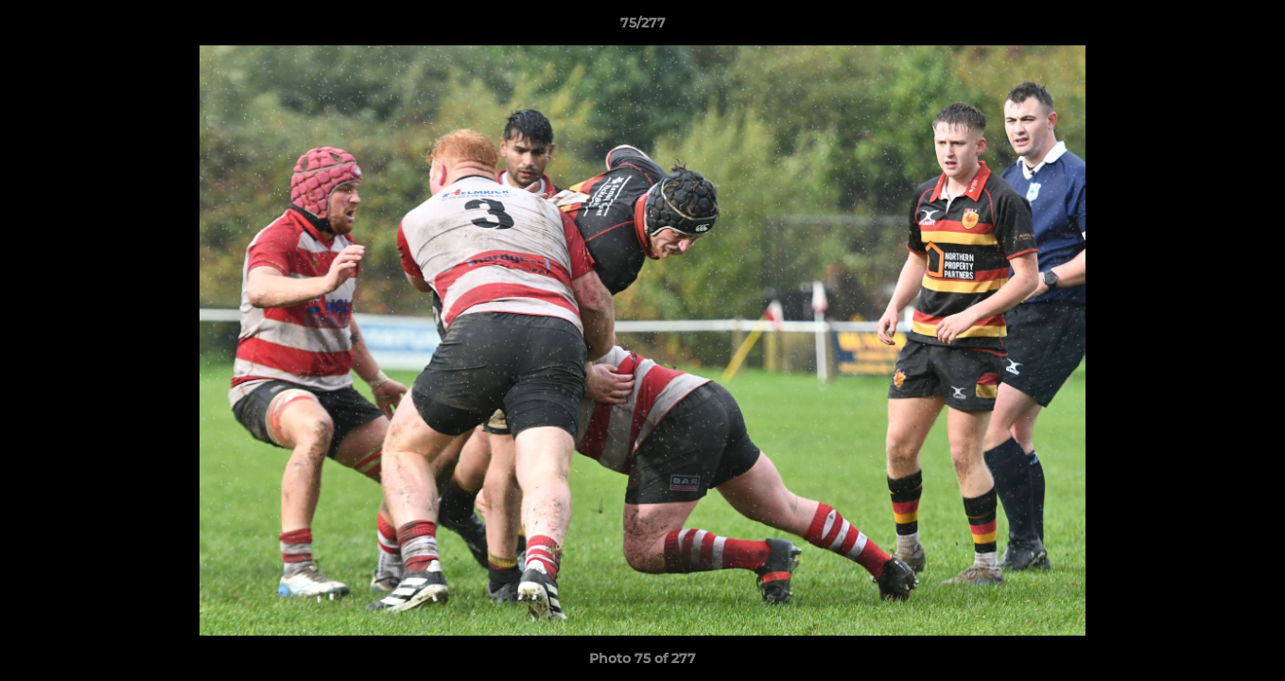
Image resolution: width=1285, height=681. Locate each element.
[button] (1251, 27)
